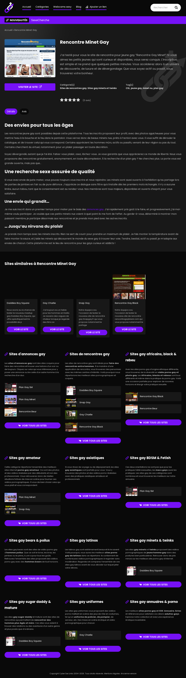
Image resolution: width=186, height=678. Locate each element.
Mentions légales (112, 673)
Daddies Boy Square (18, 303)
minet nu (147, 88)
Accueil (26, 6)
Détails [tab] (11, 111)
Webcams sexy (62, 6)
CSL (128, 88)
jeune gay (136, 88)
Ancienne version (129, 673)
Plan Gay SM (26, 387)
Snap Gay (84, 303)
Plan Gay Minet (27, 399)
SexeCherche (40, 20)
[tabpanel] (93, 182)
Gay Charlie (49, 303)
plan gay (158, 88)
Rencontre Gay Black (126, 303)
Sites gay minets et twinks (102, 88)
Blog (78, 6)
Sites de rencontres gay (73, 88)
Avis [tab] (24, 111)
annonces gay (95, 209)
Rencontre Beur (27, 411)
